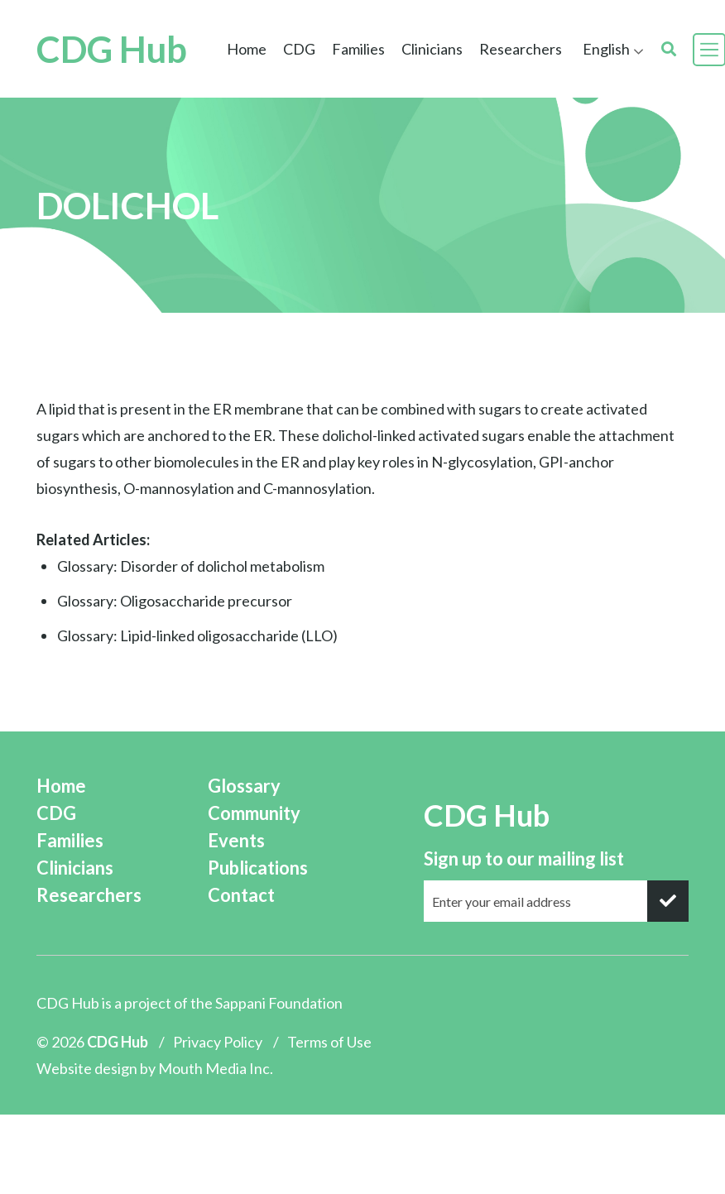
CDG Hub (111, 49)
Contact (241, 895)
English (606, 49)
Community (254, 813)
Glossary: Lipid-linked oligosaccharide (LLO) (197, 635)
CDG (299, 49)
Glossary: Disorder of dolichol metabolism (190, 566)
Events (236, 840)
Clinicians (432, 49)
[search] (668, 49)
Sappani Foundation (279, 1003)
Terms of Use (329, 1042)
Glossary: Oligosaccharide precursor (174, 601)
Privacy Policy (217, 1042)
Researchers (520, 49)
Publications (258, 867)
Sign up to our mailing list (524, 858)
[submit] (668, 901)
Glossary (244, 785)
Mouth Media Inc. (215, 1068)
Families (358, 49)
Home (246, 49)
